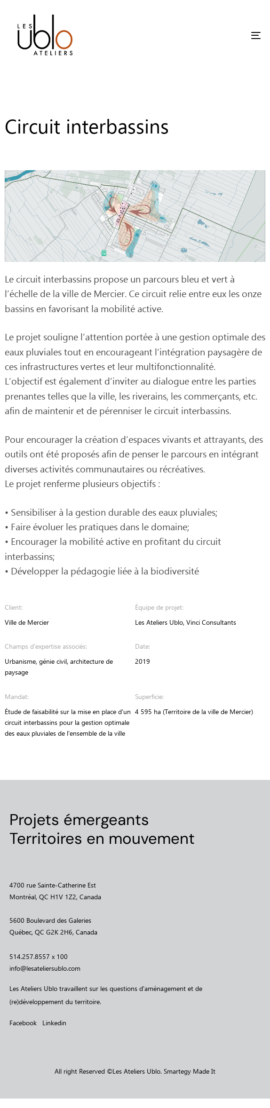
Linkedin (54, 1022)
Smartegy (177, 1071)
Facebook (23, 1022)
